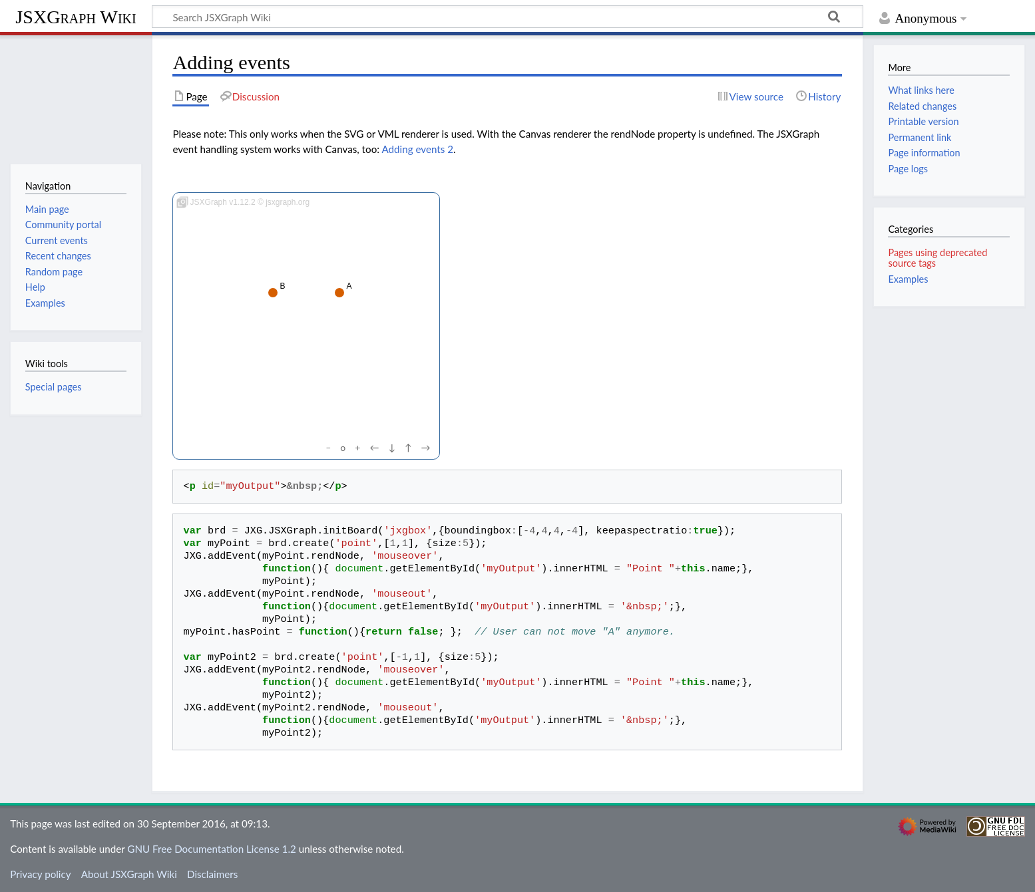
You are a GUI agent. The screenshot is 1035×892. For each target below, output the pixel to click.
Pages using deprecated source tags (937, 258)
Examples (908, 279)
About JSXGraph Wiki (129, 874)
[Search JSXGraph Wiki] (507, 16)
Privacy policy (40, 874)
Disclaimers (212, 874)
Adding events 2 (417, 149)
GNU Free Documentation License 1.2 (211, 849)
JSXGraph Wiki (75, 17)
